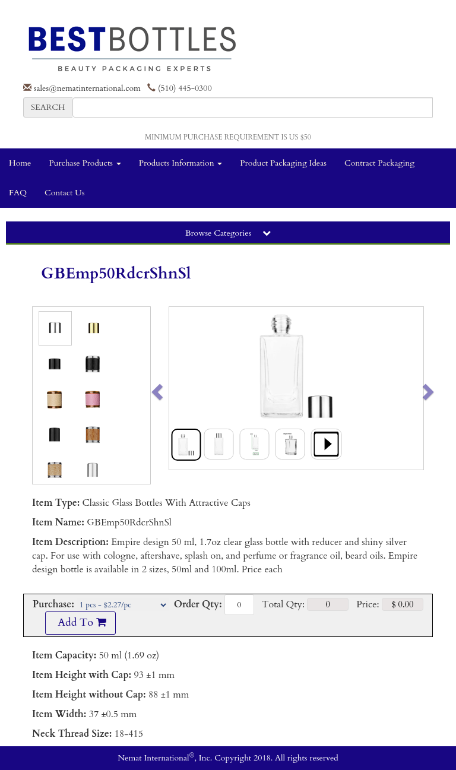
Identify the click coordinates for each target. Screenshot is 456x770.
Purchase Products (85, 163)
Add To (80, 622)
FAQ (18, 192)
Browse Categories (228, 233)
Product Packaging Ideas (283, 163)
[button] (182, 388)
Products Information (181, 163)
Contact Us (64, 192)
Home (20, 163)
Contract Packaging (379, 163)
